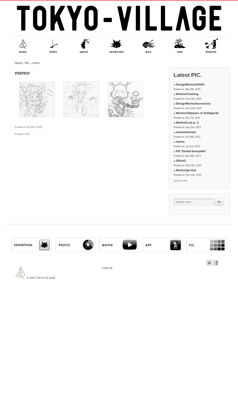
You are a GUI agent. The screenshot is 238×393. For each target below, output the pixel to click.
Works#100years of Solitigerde (197, 113)
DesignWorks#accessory (193, 103)
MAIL (148, 46)
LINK (180, 46)
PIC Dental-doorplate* (191, 151)
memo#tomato (186, 132)
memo (180, 141)
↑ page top (106, 267)
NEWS (53, 46)
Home (18, 63)
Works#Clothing (187, 94)
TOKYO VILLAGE (45, 277)
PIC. (27, 63)
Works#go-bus (186, 170)
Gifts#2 (181, 160)
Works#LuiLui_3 (187, 122)
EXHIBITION (117, 46)
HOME (21, 46)
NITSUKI (212, 46)
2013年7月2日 (35, 127)
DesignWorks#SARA (190, 84)
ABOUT (85, 46)
